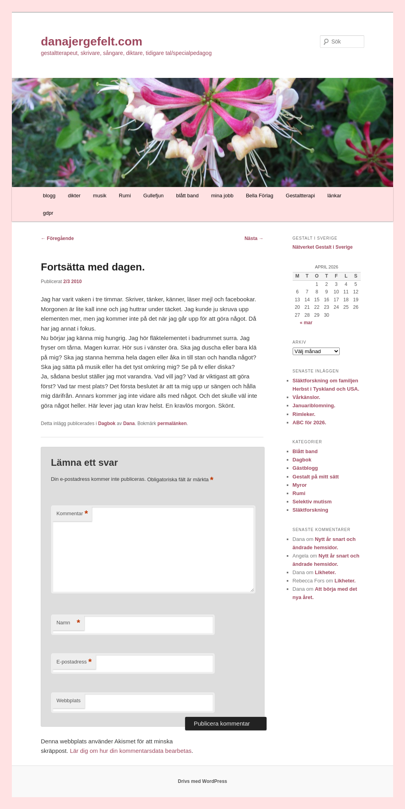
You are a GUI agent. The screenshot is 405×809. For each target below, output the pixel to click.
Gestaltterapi (300, 195)
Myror (300, 485)
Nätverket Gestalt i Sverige (323, 247)
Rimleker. (304, 414)
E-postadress (74, 662)
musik (99, 195)
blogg (49, 195)
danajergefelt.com (91, 41)
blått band (187, 195)
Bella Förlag (259, 195)
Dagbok (106, 423)
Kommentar (72, 514)
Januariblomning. (314, 405)
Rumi (125, 195)
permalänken (172, 423)
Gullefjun (153, 195)
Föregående (57, 238)
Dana (128, 423)
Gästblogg (305, 468)
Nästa (253, 238)
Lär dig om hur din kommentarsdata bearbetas (131, 750)
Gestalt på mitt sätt (316, 477)
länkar (334, 195)
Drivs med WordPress (202, 781)
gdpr (48, 213)
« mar (306, 322)
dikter (74, 195)
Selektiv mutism (312, 502)
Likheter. (325, 572)
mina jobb (222, 195)
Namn (68, 623)
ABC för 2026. (309, 422)
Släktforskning (310, 510)
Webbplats (69, 700)
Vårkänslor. (306, 397)
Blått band (305, 451)
